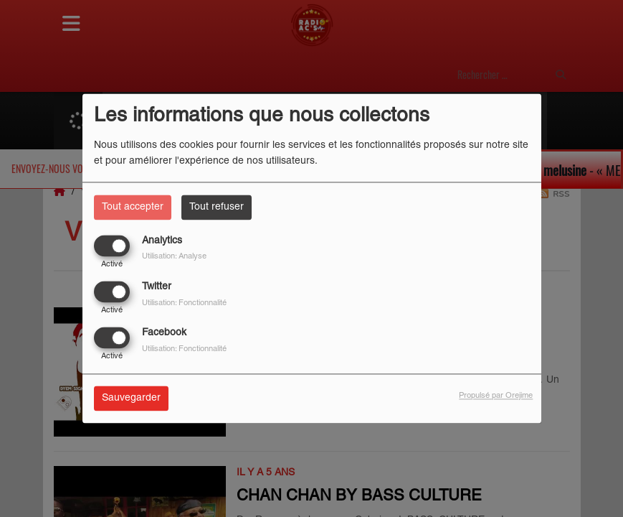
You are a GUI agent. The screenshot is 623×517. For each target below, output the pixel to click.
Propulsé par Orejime (496, 396)
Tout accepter (132, 207)
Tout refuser (216, 207)
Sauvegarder (131, 399)
